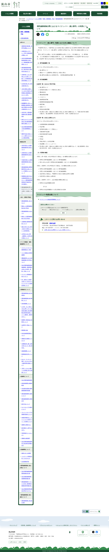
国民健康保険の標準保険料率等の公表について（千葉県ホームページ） (26, 170)
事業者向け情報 (81, 13)
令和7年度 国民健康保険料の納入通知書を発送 (26, 114)
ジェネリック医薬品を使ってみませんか (26, 457)
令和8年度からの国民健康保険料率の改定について (26, 154)
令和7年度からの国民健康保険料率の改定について (26, 147)
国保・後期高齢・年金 (48, 18)
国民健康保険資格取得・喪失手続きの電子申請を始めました (26, 69)
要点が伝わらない (54, 209)
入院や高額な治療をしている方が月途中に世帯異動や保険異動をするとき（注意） (26, 92)
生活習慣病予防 (25, 461)
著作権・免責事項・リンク (28, 525)
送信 (63, 212)
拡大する (89, 3)
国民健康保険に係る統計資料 (26, 501)
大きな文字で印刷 (82, 38)
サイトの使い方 (85, 525)
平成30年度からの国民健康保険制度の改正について (26, 161)
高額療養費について (26, 351)
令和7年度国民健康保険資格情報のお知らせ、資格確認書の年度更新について (26, 61)
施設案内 (63, 13)
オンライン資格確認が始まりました (26, 275)
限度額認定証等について (26, 355)
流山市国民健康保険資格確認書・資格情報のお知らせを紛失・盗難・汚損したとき (26, 268)
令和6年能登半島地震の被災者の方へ (26, 99)
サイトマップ (13, 525)
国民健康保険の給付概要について (26, 299)
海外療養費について (26, 303)
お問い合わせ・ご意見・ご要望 (18, 542)
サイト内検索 (69, 7)
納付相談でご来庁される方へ (26, 429)
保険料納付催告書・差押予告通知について (26, 47)
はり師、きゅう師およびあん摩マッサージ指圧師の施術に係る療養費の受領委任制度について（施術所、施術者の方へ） (26, 311)
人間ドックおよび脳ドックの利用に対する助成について (26, 370)
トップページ (29, 18)
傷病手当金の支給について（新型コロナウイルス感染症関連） (26, 135)
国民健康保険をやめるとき (26, 212)
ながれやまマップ (83, 534)
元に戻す (82, 3)
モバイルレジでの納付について (26, 408)
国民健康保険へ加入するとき (26, 202)
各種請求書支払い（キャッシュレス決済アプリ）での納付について (26, 419)
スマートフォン (94, 511)
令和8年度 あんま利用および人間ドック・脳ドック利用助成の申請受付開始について (26, 77)
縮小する (76, 3)
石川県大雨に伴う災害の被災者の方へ (26, 84)
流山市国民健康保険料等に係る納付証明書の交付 (26, 443)
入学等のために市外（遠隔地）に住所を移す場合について (26, 236)
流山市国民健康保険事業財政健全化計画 (26, 472)
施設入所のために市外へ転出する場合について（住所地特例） (26, 228)
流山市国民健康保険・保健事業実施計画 (26, 477)
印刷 (73, 38)
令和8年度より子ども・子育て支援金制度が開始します (26, 53)
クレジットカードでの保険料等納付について (26, 413)
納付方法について (25, 404)
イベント (45, 13)
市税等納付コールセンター (26, 434)
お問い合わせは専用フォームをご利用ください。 (57, 230)
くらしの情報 (9, 13)
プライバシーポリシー (46, 525)
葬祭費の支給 (24, 330)
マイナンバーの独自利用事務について (50, 199)
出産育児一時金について (26, 326)
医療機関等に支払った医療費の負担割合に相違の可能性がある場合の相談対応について (26, 106)
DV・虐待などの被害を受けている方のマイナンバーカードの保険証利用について (26, 282)
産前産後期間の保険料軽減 (26, 384)
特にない (44, 209)
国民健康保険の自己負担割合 (26, 294)
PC (84, 511)
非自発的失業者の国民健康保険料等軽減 (26, 389)
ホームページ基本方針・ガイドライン (66, 525)
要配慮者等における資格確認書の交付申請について (26, 260)
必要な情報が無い (81, 209)
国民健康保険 (59, 18)
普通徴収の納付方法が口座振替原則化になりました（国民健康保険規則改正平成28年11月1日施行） (26, 180)
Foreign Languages (50, 3)
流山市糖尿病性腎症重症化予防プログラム (26, 490)
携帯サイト (97, 525)
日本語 (60, 3)
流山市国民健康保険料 (26, 380)
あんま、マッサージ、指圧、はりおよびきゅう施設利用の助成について (26, 362)
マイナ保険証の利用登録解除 (26, 254)
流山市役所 (12, 532)
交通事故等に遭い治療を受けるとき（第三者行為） (26, 345)
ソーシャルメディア (95, 534)
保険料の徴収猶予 (25, 438)
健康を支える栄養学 (26, 453)
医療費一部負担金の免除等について (26, 321)
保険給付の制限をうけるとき (26, 339)
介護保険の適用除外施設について (26, 222)
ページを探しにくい (67, 209)
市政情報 (99, 13)
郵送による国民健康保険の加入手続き (26, 207)
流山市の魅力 (27, 13)
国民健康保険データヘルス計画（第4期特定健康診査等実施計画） (26, 483)
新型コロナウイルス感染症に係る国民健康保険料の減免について (26, 121)
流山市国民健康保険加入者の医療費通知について (26, 128)
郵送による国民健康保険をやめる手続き (26, 217)
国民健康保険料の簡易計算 (26, 400)
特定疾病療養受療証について (26, 334)
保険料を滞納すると (26, 424)
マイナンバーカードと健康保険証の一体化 (26, 248)
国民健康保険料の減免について (26, 394)
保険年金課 (52, 223)
